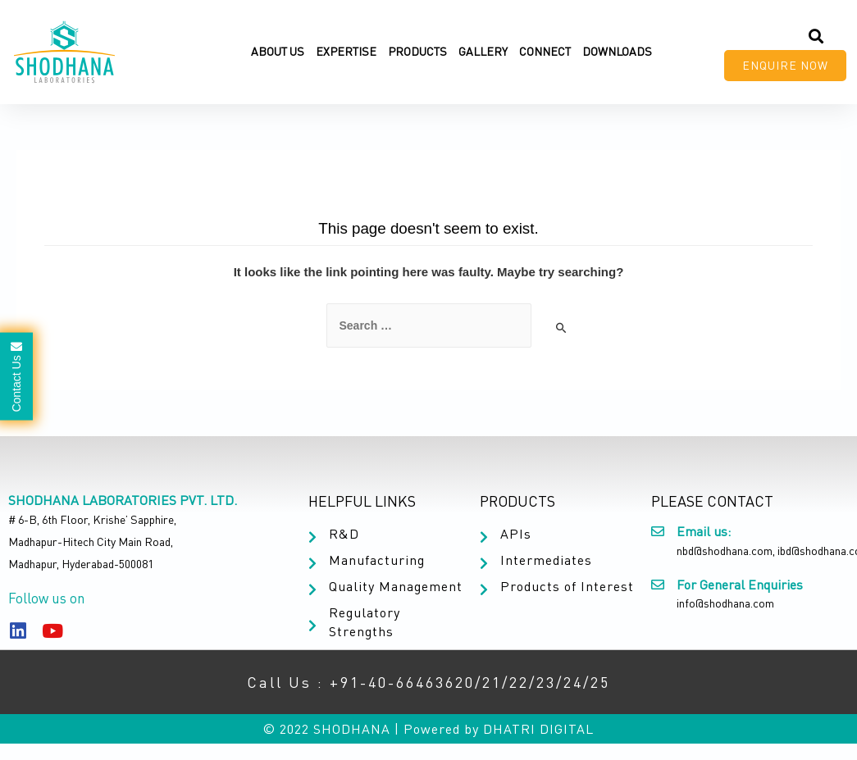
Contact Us (16, 376)
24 (573, 682)
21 (492, 682)
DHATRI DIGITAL (538, 729)
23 (546, 682)
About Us (277, 51)
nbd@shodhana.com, (726, 550)
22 (519, 682)
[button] (785, 65)
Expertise (346, 51)
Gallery (483, 51)
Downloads (617, 51)
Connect (545, 51)
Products (417, 51)
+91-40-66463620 (402, 682)
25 (600, 682)
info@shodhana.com (725, 603)
